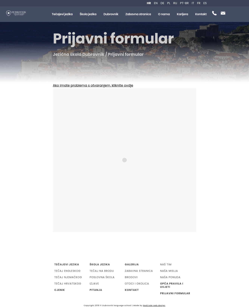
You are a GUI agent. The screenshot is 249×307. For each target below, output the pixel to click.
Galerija (132, 264)
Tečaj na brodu (102, 271)
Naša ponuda (170, 277)
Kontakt (201, 14)
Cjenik (59, 290)
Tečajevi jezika (62, 14)
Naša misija (169, 271)
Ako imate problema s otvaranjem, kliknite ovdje (93, 85)
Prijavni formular (175, 293)
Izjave (94, 283)
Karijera (182, 14)
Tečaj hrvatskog (67, 283)
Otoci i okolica (137, 283)
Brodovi (131, 277)
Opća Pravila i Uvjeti (171, 285)
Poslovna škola (102, 277)
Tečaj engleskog (67, 271)
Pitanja (96, 290)
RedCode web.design (154, 305)
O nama (164, 14)
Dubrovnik (111, 14)
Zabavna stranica (138, 14)
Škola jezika (88, 14)
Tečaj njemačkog (68, 277)
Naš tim (165, 264)
